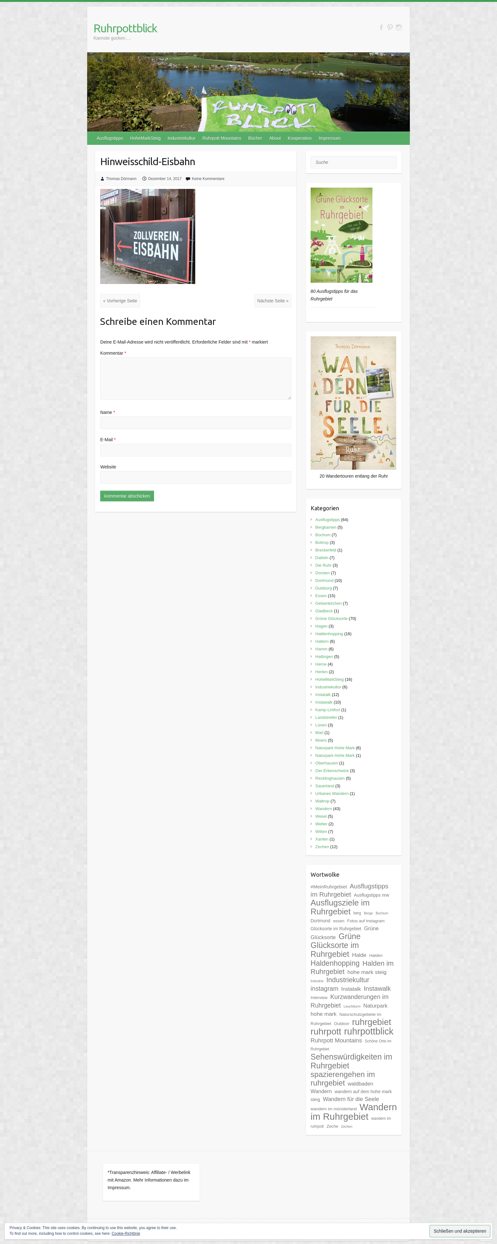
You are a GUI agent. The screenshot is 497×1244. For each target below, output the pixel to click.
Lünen (321, 725)
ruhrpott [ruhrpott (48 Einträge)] (326, 1031)
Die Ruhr (323, 565)
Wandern (323, 808)
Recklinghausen (330, 778)
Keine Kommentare (208, 179)
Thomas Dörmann (121, 179)
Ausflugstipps (110, 138)
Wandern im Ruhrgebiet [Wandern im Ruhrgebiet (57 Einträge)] (354, 1112)
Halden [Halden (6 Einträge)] (376, 955)
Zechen (322, 846)
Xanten (321, 839)
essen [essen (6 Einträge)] (338, 920)
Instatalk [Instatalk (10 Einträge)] (351, 989)
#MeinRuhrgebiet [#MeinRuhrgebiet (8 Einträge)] (329, 886)
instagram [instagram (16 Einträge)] (325, 988)
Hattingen (324, 656)
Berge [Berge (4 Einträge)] (368, 913)
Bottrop (322, 542)
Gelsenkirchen (328, 603)
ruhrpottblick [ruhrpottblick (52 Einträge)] (369, 1031)
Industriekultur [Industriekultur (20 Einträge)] (348, 980)
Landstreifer (326, 717)
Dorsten (322, 572)
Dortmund (324, 580)
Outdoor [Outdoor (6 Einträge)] (341, 1023)
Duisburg (323, 588)
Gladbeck (324, 611)
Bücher (255, 138)
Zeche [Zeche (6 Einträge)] (332, 1126)
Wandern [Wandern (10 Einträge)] (321, 1091)
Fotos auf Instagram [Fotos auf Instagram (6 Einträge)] (365, 920)
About (275, 138)
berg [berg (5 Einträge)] (357, 913)
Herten (321, 671)
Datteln (321, 557)
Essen (321, 595)
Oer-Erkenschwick (332, 770)
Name (107, 412)
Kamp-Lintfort (327, 709)
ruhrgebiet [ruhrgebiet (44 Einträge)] (371, 1022)
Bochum (323, 534)
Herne (320, 664)
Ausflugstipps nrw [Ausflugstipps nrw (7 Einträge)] (371, 895)
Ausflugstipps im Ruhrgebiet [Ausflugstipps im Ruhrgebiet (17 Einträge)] (350, 890)
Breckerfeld (325, 550)
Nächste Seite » (273, 300)
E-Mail (108, 439)
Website (108, 466)
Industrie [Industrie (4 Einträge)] (317, 981)
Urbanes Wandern (332, 793)
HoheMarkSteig (145, 138)
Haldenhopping (329, 633)
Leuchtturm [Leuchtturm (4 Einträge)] (352, 1006)
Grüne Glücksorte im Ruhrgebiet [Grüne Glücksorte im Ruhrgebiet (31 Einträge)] (336, 945)
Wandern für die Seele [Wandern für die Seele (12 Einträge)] (351, 1099)
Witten (321, 831)
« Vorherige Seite (120, 300)
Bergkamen (325, 527)
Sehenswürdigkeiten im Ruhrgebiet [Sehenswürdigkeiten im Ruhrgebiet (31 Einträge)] (351, 1061)
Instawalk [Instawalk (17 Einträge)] (377, 988)
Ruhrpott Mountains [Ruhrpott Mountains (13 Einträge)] (336, 1040)
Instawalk (323, 702)
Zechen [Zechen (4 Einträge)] (346, 1126)
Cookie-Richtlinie (126, 1233)
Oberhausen (326, 763)
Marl (319, 732)
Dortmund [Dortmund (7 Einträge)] (320, 920)
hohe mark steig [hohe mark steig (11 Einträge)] (366, 972)
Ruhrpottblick (125, 28)
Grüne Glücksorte (331, 618)
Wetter (321, 824)
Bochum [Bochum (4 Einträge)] (382, 913)
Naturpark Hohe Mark (335, 747)
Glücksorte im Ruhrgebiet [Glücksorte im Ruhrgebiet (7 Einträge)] (336, 928)
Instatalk (323, 694)
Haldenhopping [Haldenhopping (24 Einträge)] (335, 963)
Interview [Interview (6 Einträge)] (319, 997)
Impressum (329, 138)
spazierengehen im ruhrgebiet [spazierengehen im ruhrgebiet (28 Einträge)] (343, 1078)
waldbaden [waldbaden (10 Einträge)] (360, 1084)
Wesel (321, 816)
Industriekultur (182, 138)
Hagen (321, 626)
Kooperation (300, 138)
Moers (321, 740)
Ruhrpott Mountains (222, 138)
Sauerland (324, 785)
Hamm (321, 649)
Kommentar (113, 353)
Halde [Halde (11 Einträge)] (359, 955)
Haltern (322, 641)
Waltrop (322, 801)
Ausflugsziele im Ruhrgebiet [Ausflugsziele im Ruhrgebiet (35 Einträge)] (340, 907)
